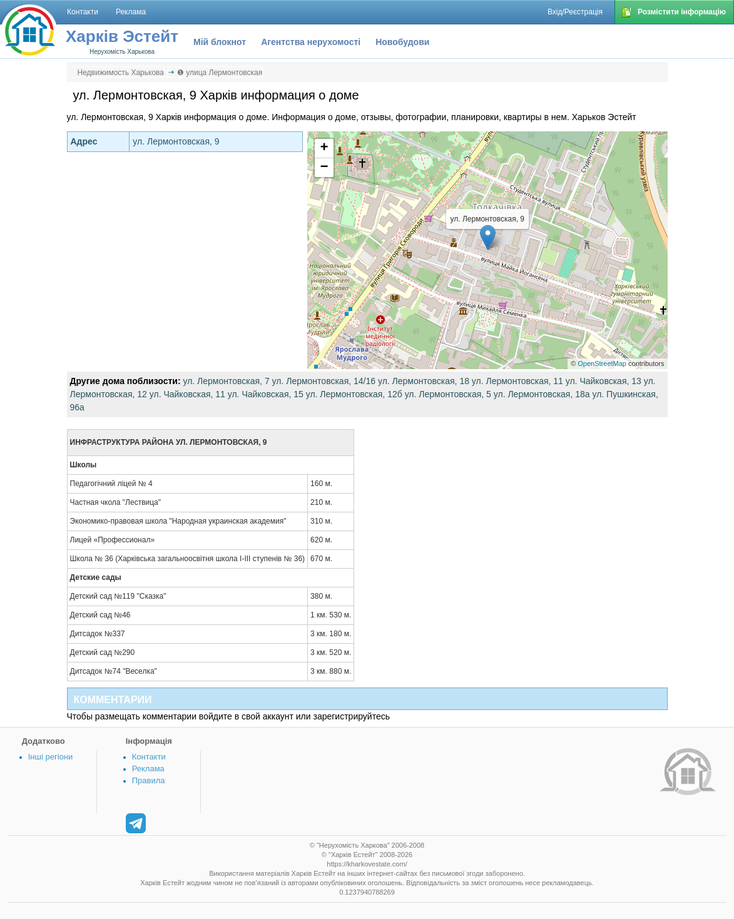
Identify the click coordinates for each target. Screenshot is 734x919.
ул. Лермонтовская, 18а (542, 394)
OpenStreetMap (602, 363)
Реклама (148, 768)
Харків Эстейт (122, 36)
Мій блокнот (219, 42)
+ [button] (324, 148)
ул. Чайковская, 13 (603, 381)
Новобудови (402, 42)
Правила (148, 780)
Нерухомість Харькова (122, 51)
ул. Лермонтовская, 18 (423, 381)
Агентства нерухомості (310, 42)
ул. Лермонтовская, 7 (226, 381)
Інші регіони (50, 756)
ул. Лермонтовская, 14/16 (323, 381)
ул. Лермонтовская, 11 (517, 381)
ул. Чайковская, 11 (187, 394)
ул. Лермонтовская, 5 (448, 394)
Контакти (149, 756)
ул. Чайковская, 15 (265, 394)
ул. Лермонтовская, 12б (354, 394)
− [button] (324, 167)
